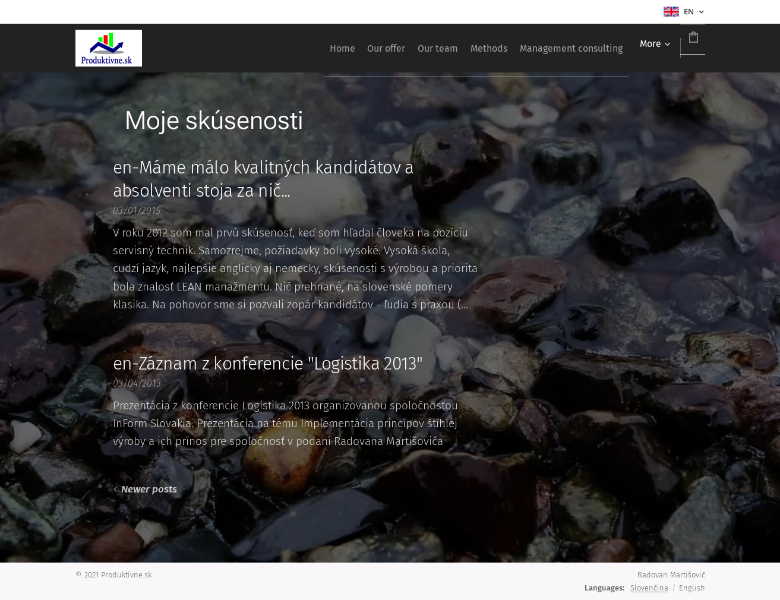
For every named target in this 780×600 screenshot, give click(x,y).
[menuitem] (275, 48)
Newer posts (148, 489)
